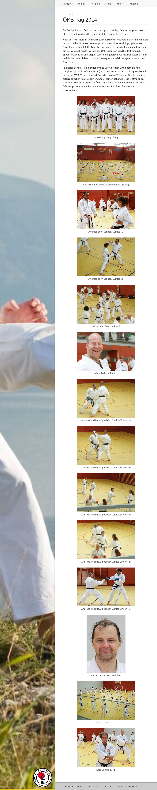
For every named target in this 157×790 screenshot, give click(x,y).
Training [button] (82, 3)
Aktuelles (68, 3)
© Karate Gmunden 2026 (73, 786)
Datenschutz (108, 786)
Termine (95, 3)
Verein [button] (108, 3)
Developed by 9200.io (127, 786)
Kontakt (134, 3)
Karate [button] (121, 3)
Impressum (93, 786)
